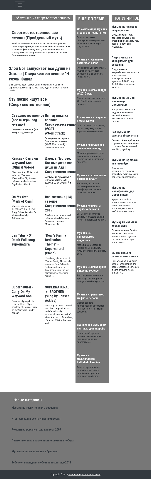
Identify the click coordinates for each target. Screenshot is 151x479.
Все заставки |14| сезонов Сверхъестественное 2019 (61, 203)
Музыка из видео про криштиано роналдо (90, 146)
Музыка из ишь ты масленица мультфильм (123, 101)
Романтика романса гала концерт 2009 (36, 429)
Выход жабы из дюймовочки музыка (125, 254)
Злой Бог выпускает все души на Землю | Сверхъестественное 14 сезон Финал (40, 74)
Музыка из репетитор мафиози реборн (90, 296)
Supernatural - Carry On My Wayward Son (22, 291)
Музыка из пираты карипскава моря (89, 207)
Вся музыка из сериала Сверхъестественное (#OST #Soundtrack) (61, 124)
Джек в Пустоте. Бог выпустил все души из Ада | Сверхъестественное (61, 165)
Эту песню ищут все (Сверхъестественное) (30, 102)
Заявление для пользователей (84, 474)
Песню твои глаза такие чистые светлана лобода (43, 440)
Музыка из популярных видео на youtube (91, 268)
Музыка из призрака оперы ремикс (124, 28)
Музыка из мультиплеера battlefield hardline (88, 359)
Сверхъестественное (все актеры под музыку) (28, 120)
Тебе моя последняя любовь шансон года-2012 (41, 462)
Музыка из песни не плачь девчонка (35, 407)
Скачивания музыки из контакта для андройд (91, 326)
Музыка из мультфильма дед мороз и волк (123, 191)
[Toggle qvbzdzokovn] (20, 5)
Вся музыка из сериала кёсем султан (91, 119)
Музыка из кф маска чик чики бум (125, 161)
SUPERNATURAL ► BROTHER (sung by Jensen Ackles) (57, 294)
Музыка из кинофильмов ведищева (85, 236)
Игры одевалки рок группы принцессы (36, 418)
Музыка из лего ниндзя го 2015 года (91, 91)
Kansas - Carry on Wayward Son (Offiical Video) (25, 162)
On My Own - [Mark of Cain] (22, 199)
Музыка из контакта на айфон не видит (91, 177)
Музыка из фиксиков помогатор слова (90, 61)
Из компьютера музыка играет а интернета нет (92, 30)
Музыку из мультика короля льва (124, 223)
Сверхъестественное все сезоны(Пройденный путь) (37, 35)
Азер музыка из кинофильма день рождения (123, 61)
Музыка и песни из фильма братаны (35, 451)
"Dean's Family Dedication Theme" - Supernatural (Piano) (55, 244)
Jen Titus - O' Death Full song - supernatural (24, 239)
